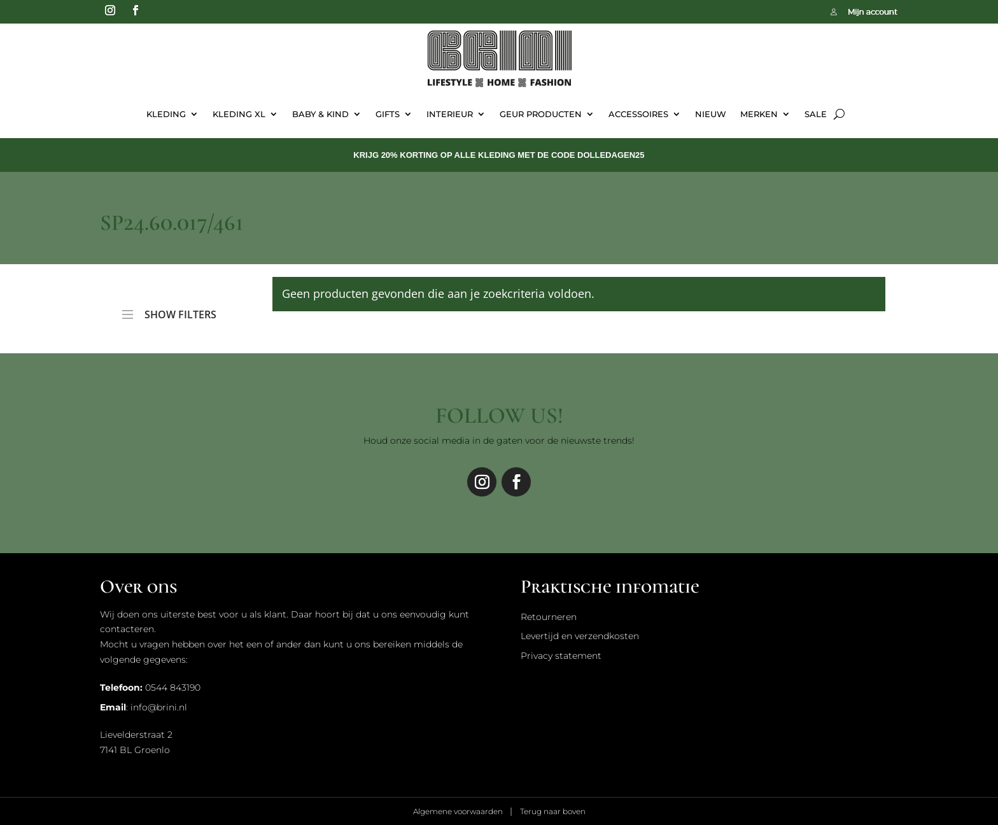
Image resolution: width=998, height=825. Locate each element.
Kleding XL (239, 114)
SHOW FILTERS (169, 308)
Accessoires (638, 114)
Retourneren (549, 617)
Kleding (166, 114)
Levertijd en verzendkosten (580, 636)
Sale (816, 114)
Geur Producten (541, 114)
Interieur (449, 114)
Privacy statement (561, 655)
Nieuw (710, 114)
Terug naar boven (553, 811)
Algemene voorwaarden (459, 811)
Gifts (388, 114)
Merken (759, 114)
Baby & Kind (320, 114)
